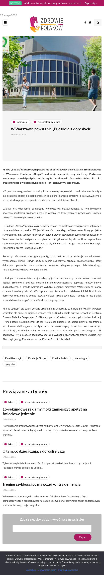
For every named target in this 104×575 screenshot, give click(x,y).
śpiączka (10, 363)
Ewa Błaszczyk (13, 358)
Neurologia (81, 358)
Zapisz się (90, 3)
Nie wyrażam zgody (46, 570)
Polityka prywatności (68, 570)
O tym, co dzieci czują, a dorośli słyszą (34, 455)
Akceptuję (31, 570)
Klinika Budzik (60, 358)
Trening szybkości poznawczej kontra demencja (42, 488)
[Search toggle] (97, 22)
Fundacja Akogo (37, 358)
